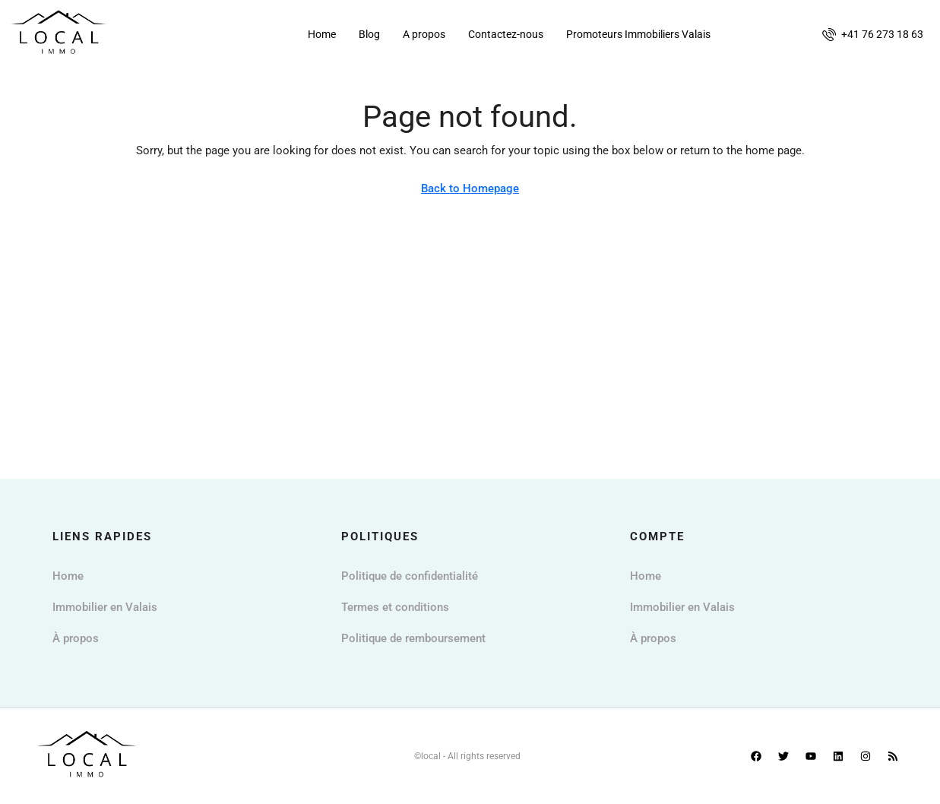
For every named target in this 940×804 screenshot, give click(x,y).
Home (322, 34)
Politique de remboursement (413, 638)
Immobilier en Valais (104, 607)
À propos (75, 638)
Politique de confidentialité (409, 576)
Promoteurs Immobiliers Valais (638, 34)
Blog (369, 34)
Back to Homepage (470, 188)
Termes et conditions (395, 607)
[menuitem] (873, 34)
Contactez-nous (505, 34)
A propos (424, 34)
